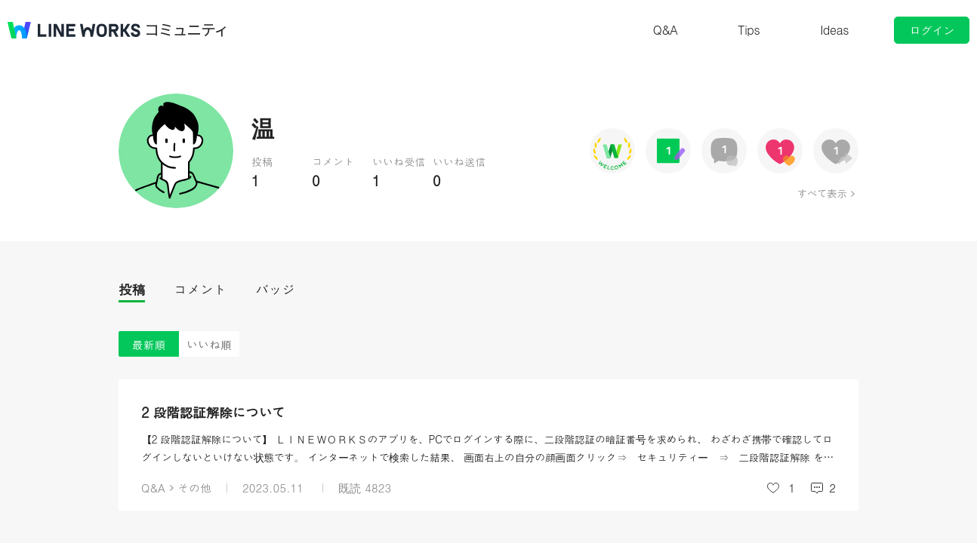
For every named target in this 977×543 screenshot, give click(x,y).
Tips (749, 29)
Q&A (665, 29)
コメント (200, 289)
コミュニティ (186, 30)
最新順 (149, 344)
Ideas (834, 29)
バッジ (275, 289)
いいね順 (209, 344)
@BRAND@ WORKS (74, 30)
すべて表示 (821, 193)
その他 (194, 487)
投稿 (132, 289)
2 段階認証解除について (213, 412)
